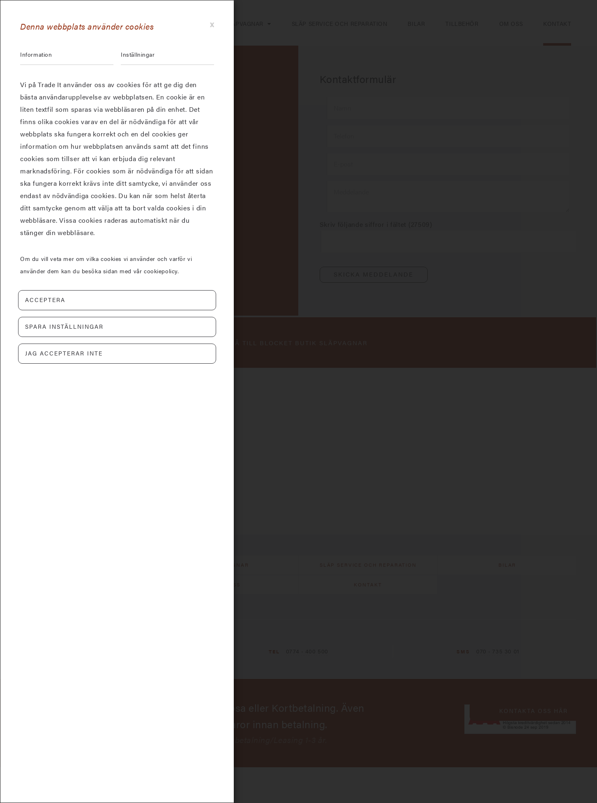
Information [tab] (38, 55)
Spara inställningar (64, 328)
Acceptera (45, 301)
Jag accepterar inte (64, 355)
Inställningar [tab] (140, 55)
